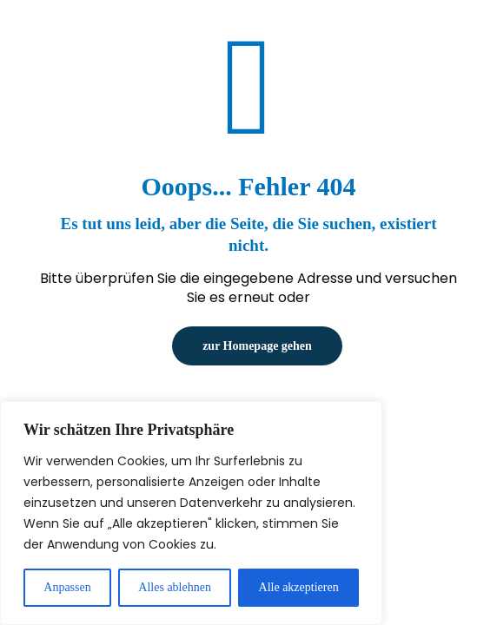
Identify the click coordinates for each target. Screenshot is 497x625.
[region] (191, 513)
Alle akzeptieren (299, 587)
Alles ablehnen (174, 587)
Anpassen (66, 587)
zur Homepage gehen (257, 345)
